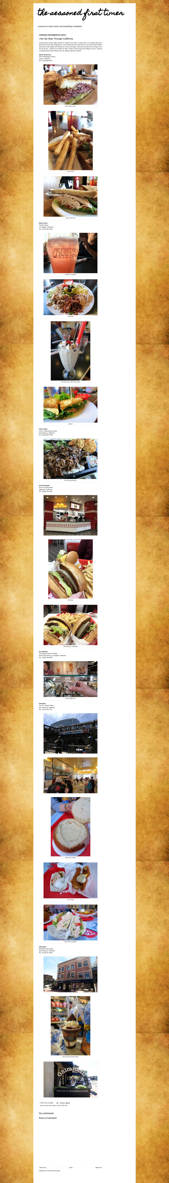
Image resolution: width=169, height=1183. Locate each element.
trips (66, 1105)
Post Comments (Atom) (53, 1170)
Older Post (98, 1167)
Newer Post (42, 1167)
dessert (59, 1105)
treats (63, 1105)
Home (71, 1167)
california (54, 1105)
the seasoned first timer (81, 14)
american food (47, 1105)
